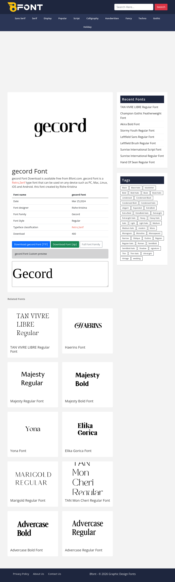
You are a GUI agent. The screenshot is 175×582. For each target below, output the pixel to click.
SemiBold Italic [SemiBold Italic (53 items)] (128, 248)
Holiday (87, 26)
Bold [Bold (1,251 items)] (124, 192)
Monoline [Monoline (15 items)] (140, 233)
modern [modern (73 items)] (141, 228)
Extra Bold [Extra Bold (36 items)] (126, 213)
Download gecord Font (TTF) (31, 244)
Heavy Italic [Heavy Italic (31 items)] (155, 218)
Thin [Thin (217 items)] (124, 253)
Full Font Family (91, 244)
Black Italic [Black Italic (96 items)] (135, 187)
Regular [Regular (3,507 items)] (158, 238)
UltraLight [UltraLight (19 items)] (147, 253)
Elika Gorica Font (78, 450)
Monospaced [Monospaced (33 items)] (154, 233)
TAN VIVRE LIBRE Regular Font (30, 349)
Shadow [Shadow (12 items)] (142, 248)
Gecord (60, 274)
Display (48, 18)
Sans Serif (20, 18)
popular (62, 18)
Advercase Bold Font (26, 550)
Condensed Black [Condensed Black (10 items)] (143, 197)
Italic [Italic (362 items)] (124, 223)
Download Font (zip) (65, 244)
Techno (142, 18)
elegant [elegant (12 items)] (125, 208)
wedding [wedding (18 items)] (137, 258)
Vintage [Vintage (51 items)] (125, 258)
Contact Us (54, 573)
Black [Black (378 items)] (124, 187)
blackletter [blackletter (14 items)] (149, 187)
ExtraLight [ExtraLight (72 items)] (157, 213)
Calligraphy (92, 18)
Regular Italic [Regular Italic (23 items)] (127, 243)
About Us (38, 573)
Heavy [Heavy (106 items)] (142, 218)
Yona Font (18, 450)
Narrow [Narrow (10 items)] (125, 238)
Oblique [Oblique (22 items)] (136, 238)
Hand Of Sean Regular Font (137, 162)
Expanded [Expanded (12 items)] (137, 208)
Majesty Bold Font (79, 401)
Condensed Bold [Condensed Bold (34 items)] (129, 203)
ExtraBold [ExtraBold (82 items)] (150, 208)
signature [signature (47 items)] (155, 248)
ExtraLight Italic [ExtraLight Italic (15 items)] (129, 218)
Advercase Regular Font (83, 550)
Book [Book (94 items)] (146, 192)
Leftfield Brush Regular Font (138, 143)
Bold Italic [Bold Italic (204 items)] (135, 192)
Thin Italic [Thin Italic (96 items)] (134, 253)
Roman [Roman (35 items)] (141, 243)
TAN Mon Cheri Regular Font (87, 500)
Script (76, 18)
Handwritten (112, 18)
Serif (34, 18)
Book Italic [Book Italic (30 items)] (156, 192)
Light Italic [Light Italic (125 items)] (143, 223)
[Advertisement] (87, 60)
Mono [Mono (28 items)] (152, 228)
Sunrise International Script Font (140, 149)
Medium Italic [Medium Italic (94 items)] (128, 228)
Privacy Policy (21, 573)
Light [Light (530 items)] (133, 223)
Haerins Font (75, 347)
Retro (15, 182)
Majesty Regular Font (27, 401)
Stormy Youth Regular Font (137, 130)
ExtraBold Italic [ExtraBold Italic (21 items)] (142, 213)
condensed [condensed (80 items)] (127, 197)
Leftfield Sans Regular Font (137, 137)
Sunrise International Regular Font (142, 156)
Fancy (129, 18)
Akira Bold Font (130, 124)
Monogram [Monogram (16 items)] (127, 233)
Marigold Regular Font (27, 500)
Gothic (156, 18)
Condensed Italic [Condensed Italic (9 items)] (148, 203)
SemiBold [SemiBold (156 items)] (153, 243)
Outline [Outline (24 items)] (147, 238)
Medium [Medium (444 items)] (156, 223)
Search (161, 7)
